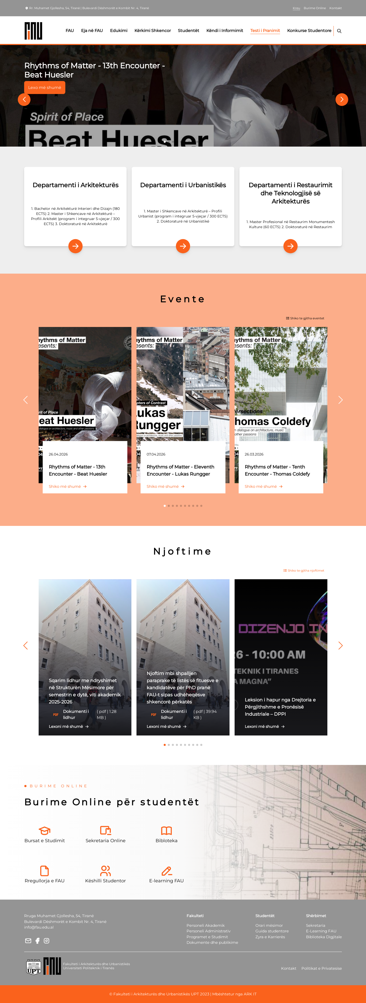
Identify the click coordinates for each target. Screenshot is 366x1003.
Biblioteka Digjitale (324, 936)
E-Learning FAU (321, 931)
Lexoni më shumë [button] (70, 726)
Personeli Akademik (206, 925)
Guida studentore (272, 931)
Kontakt (288, 968)
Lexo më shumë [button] (44, 87)
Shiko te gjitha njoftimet (304, 570)
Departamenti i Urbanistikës (183, 185)
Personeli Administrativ (209, 931)
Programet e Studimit (207, 936)
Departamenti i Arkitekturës (75, 185)
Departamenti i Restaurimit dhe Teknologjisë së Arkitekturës (290, 193)
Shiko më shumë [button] (69, 486)
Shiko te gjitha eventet (305, 318)
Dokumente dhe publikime (212, 942)
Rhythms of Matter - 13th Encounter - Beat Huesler (94, 70)
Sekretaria (315, 925)
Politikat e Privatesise (321, 968)
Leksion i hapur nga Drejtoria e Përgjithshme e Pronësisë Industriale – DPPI (280, 707)
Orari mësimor (269, 925)
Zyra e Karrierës (270, 936)
